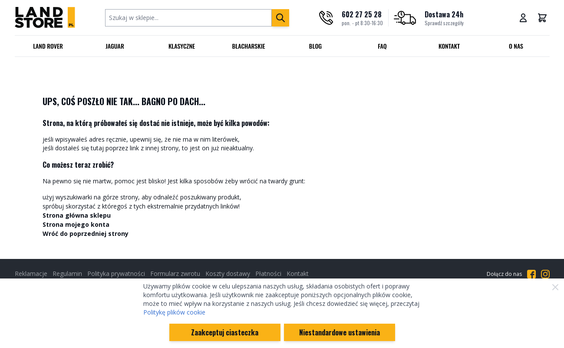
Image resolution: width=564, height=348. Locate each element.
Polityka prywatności (116, 273)
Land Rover (48, 45)
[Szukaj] (280, 18)
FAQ (382, 45)
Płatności (268, 273)
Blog (315, 45)
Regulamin (67, 273)
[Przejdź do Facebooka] (531, 274)
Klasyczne (181, 45)
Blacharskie (248, 45)
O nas (516, 45)
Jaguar (115, 45)
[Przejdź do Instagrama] (545, 274)
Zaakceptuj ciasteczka (224, 332)
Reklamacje (31, 273)
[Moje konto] (523, 18)
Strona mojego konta (76, 224)
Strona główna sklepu (77, 215)
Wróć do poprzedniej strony (86, 233)
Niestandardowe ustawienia (339, 332)
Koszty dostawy (227, 273)
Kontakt (449, 45)
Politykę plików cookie (174, 312)
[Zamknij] (555, 287)
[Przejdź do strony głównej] (45, 17)
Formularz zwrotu (175, 273)
